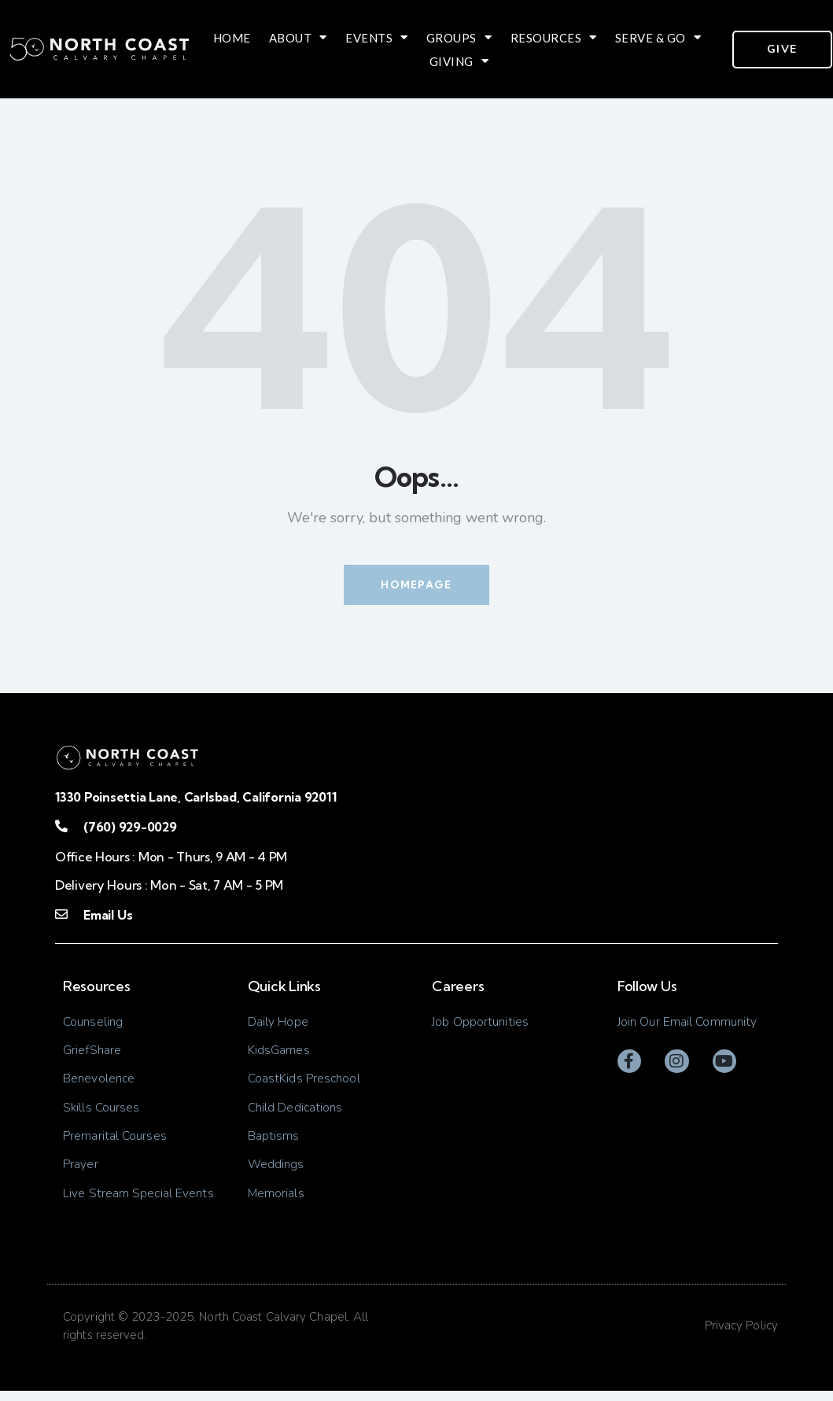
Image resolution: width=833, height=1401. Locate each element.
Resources (553, 38)
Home (232, 38)
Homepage (416, 584)
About (298, 38)
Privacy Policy (741, 1336)
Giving (459, 61)
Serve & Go (658, 38)
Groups (459, 38)
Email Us (107, 915)
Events (376, 38)
